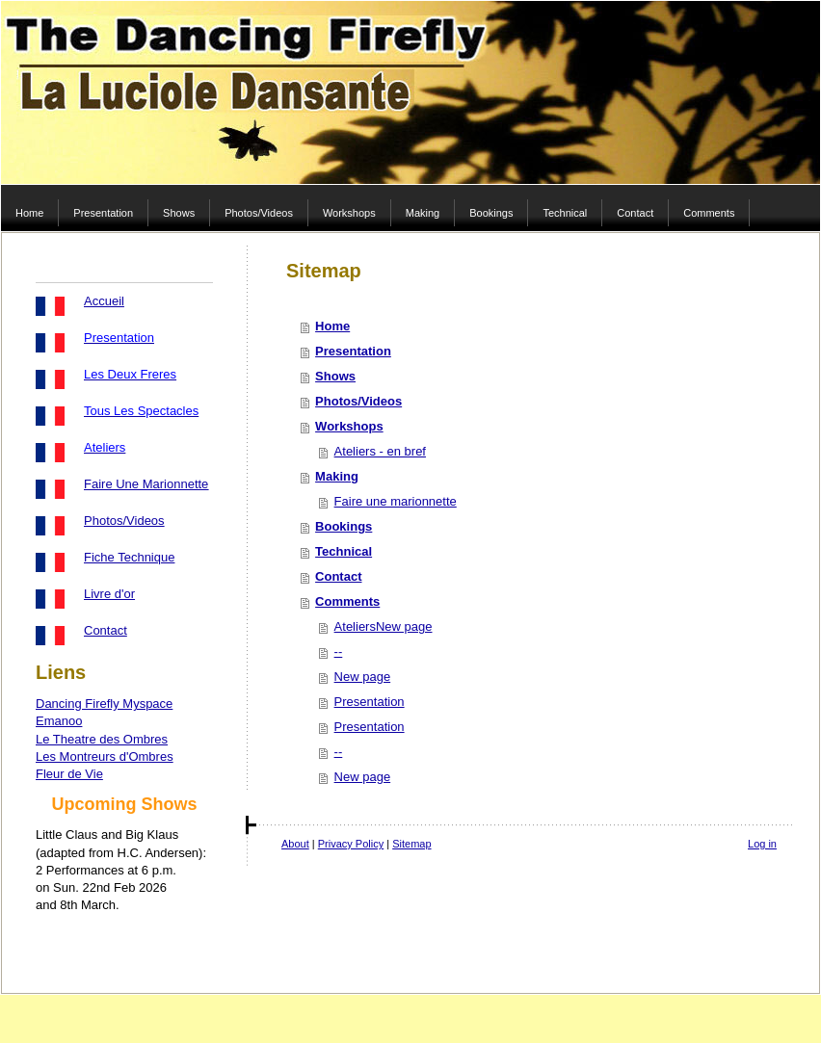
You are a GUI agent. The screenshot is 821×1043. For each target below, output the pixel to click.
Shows (335, 376)
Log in (762, 843)
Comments (347, 601)
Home (332, 326)
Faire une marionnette (395, 501)
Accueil (104, 301)
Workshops (349, 426)
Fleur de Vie (69, 774)
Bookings (343, 526)
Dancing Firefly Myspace (104, 703)
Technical (343, 551)
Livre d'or (109, 594)
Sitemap (411, 843)
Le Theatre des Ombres (102, 739)
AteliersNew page (383, 626)
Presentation (353, 351)
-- (338, 651)
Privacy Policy (351, 843)
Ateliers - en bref (380, 451)
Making (336, 476)
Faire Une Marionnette (146, 484)
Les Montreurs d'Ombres (104, 756)
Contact (105, 630)
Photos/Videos (124, 520)
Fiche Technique (129, 557)
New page (362, 676)
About (295, 843)
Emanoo (59, 721)
